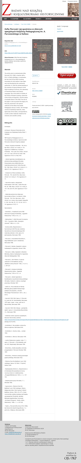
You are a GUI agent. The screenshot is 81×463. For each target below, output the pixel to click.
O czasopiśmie (15, 19)
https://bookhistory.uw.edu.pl (13, 434)
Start (5, 19)
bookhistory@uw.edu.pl (15, 432)
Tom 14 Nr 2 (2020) (25, 24)
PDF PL (36, 75)
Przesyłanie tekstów (72, 1)
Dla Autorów (27, 19)
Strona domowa (8, 24)
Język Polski (60, 31)
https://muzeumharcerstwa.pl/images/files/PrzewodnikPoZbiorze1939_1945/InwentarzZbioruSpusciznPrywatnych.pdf (36, 319)
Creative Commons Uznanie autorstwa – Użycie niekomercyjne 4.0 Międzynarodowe (41, 116)
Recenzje (38, 19)
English (59, 29)
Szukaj (74, 19)
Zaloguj (64, 1)
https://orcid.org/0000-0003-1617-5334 (13, 45)
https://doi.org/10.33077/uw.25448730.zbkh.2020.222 (19, 53)
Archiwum (48, 19)
